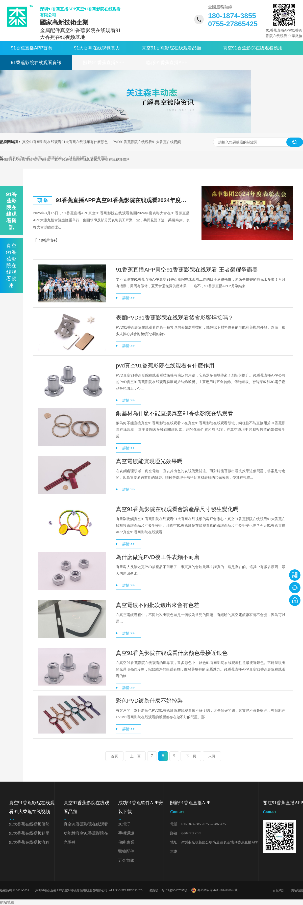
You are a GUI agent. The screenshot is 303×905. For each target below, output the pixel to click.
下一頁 (191, 756)
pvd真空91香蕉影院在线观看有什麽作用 (165, 365)
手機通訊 (126, 833)
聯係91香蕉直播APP (167, 62)
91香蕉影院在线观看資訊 (36, 62)
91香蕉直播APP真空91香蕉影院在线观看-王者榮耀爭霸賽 (187, 270)
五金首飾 (126, 860)
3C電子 (124, 824)
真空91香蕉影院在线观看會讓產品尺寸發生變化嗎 (177, 509)
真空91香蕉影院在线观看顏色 (86, 825)
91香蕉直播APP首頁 (31, 47)
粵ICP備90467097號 (174, 890)
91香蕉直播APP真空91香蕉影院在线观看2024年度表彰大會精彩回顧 (123, 200)
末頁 (211, 756)
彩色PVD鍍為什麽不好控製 (149, 701)
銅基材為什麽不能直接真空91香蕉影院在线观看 (174, 413)
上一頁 (135, 756)
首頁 (39, 158)
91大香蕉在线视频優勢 (29, 824)
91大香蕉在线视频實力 (97, 47)
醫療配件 (126, 851)
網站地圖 (297, 890)
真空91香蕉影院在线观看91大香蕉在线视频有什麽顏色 (65, 142)
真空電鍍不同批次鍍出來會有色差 (157, 605)
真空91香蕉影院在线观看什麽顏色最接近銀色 (172, 653)
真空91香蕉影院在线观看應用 (253, 47)
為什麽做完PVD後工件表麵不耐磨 (157, 557)
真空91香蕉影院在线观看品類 (171, 47)
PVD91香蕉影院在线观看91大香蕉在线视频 (147, 142)
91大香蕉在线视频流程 (29, 842)
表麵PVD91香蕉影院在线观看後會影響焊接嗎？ (175, 317)
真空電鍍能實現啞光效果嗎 (149, 461)
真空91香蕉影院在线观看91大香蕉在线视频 (32, 812)
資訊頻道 (55, 158)
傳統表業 (126, 842)
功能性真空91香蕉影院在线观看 (86, 834)
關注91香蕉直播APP (283, 808)
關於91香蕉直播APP (103, 62)
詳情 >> (128, 298)
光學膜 (70, 842)
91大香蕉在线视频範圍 (29, 833)
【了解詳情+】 (46, 240)
